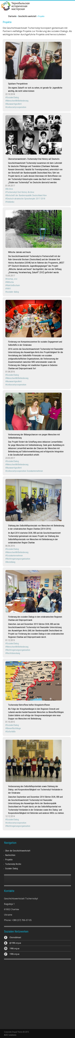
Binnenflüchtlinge (14, 728)
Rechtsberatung (13, 653)
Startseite (12, 16)
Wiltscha (10, 282)
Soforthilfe (11, 731)
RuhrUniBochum (13, 285)
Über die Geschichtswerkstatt (17, 850)
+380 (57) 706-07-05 (22, 920)
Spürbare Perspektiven (18, 83)
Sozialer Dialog (11, 868)
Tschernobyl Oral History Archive (20, 192)
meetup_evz (12, 279)
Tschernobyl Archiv (13, 864)
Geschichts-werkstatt (27, 16)
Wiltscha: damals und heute (19, 252)
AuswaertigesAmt (14, 104)
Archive (10, 189)
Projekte (9, 859)
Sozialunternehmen (15, 555)
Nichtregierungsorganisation (18, 559)
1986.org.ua (14, 948)
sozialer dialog (13, 292)
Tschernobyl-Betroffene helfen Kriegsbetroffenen (29, 705)
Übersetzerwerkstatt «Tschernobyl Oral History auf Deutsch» (34, 159)
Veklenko (10, 202)
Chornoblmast (15, 937)
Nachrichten (10, 855)
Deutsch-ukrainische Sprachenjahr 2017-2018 (26, 198)
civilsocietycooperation (16, 107)
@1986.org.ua (15, 943)
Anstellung (11, 562)
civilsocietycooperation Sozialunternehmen (25, 471)
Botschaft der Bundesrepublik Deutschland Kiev (27, 195)
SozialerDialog (13, 97)
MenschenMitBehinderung (17, 100)
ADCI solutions (10, 1035)
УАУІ (9, 288)
